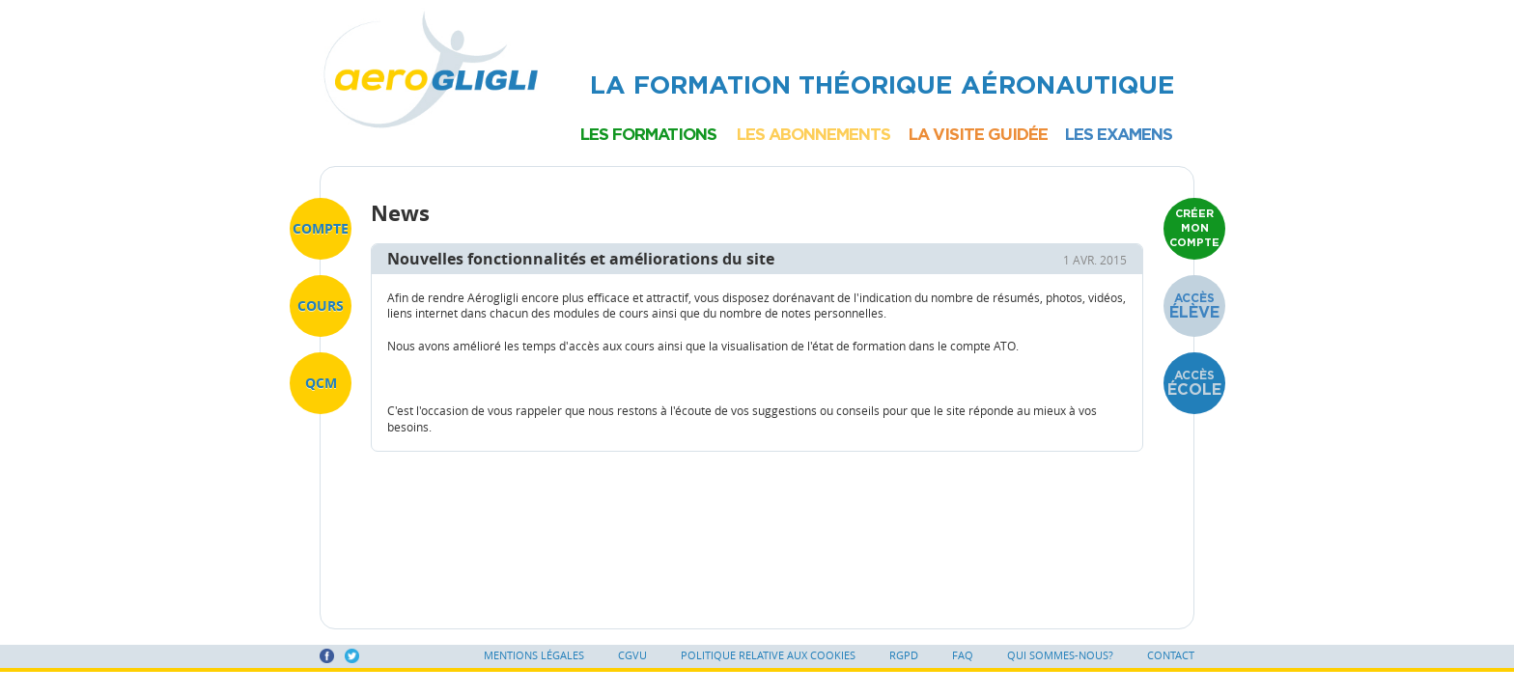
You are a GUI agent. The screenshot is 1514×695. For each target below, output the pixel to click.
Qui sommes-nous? (1060, 655)
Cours (320, 305)
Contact (1170, 655)
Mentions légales (534, 655)
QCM (321, 383)
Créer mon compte (1194, 228)
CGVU (632, 655)
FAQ (962, 655)
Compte (321, 228)
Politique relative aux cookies (768, 655)
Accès (1194, 306)
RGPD (903, 655)
